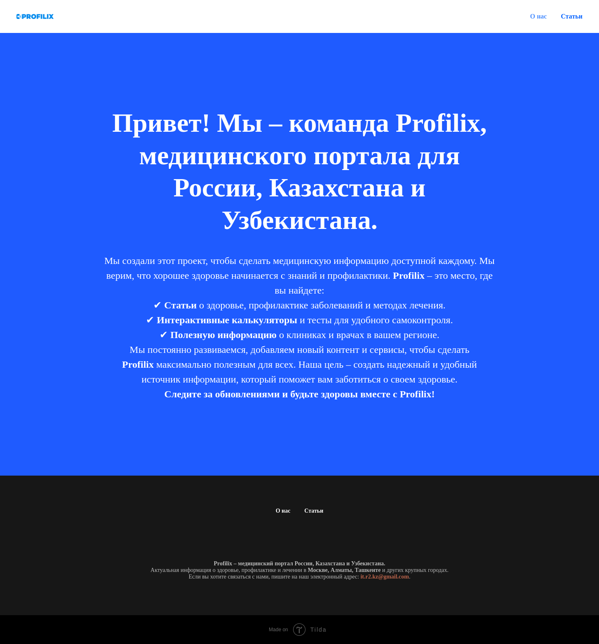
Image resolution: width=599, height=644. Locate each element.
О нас (538, 16)
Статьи (313, 511)
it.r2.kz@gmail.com (384, 577)
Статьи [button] (572, 16)
